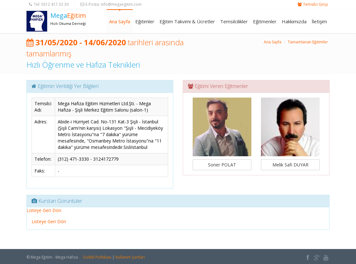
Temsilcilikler (234, 21)
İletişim (319, 21)
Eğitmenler (265, 21)
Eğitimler (144, 21)
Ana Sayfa (119, 21)
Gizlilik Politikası (97, 257)
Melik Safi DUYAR (290, 165)
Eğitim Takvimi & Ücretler (187, 21)
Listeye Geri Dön (44, 210)
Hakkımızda (294, 21)
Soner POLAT (222, 165)
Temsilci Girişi (315, 4)
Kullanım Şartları (130, 257)
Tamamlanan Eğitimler (308, 42)
